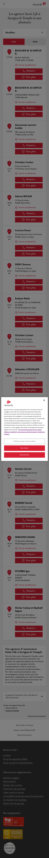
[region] (24, 429)
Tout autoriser (24, 454)
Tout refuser (25, 448)
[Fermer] (44, 400)
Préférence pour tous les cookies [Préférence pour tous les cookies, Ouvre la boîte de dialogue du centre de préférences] (24, 441)
